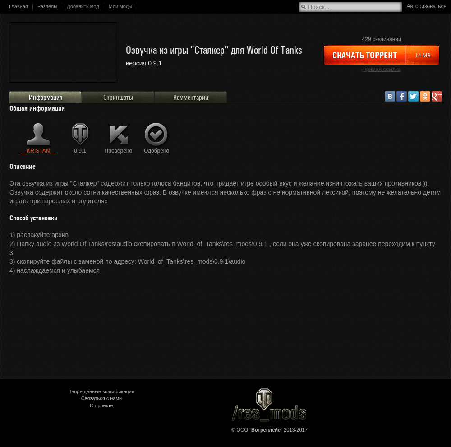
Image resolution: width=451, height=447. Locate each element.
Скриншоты (118, 97)
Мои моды (120, 6)
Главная (18, 6)
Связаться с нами (101, 398)
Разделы (47, 6)
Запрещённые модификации (101, 391)
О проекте (101, 405)
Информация (45, 97)
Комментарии (190, 97)
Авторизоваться (426, 6)
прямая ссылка (382, 69)
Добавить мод (83, 6)
